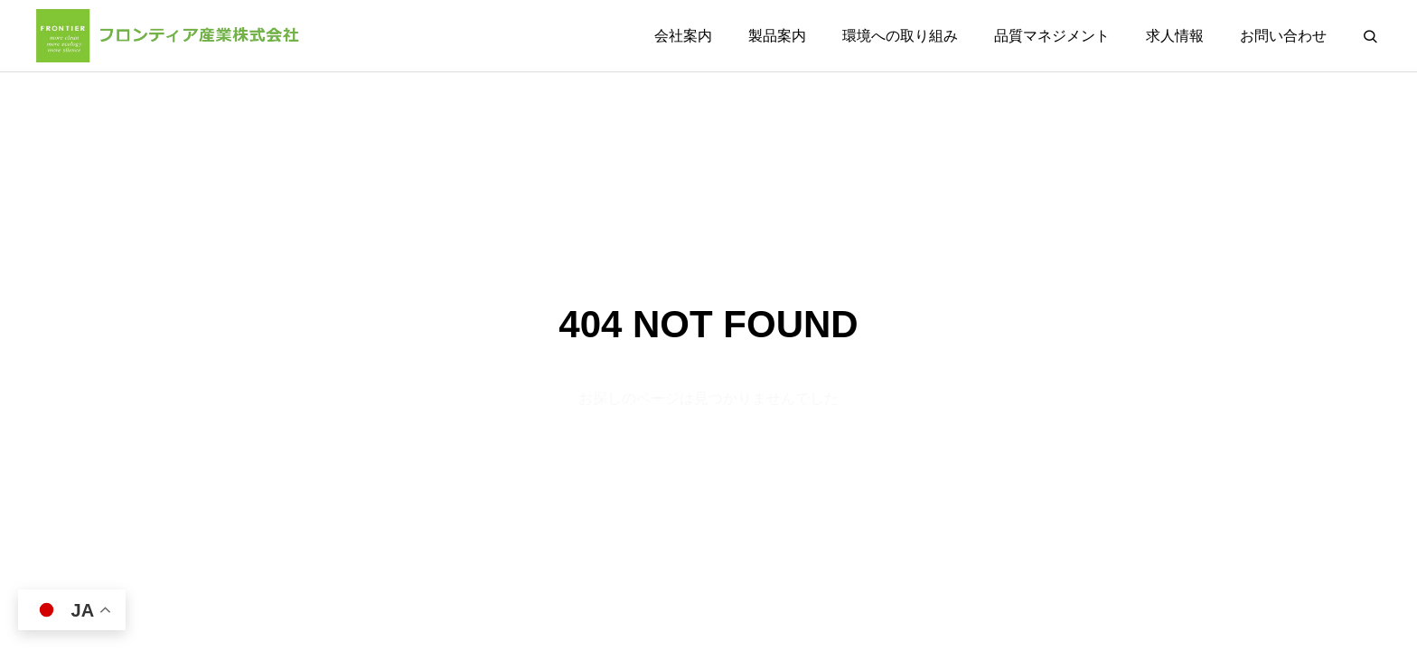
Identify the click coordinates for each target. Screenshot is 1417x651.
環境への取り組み (900, 35)
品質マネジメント (1052, 35)
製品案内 (777, 35)
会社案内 (683, 35)
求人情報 (1175, 35)
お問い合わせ (1283, 35)
